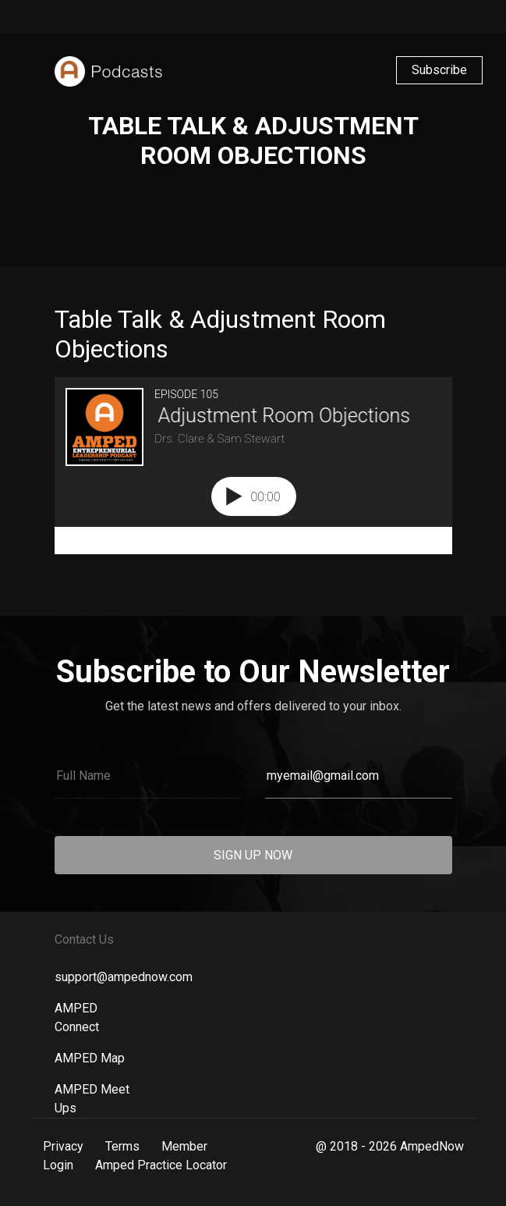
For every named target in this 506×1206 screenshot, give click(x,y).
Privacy (63, 1146)
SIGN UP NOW (253, 855)
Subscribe (439, 69)
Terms (122, 1146)
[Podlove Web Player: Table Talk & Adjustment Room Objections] (253, 465)
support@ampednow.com (124, 976)
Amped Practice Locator (161, 1165)
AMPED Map (90, 1058)
